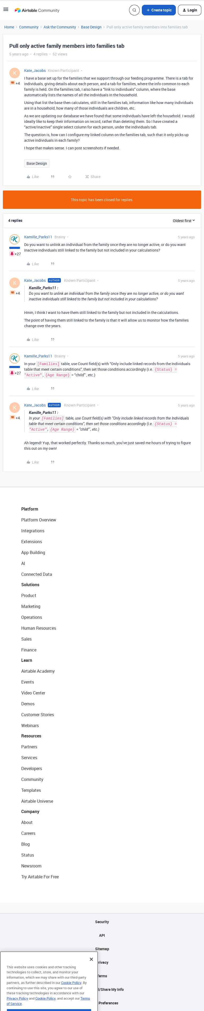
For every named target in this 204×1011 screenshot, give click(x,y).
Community (29, 26)
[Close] (91, 971)
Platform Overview (38, 520)
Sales (26, 639)
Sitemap (102, 948)
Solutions (30, 584)
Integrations (32, 531)
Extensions (31, 542)
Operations (31, 617)
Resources (31, 736)
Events (27, 682)
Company (30, 811)
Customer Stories (37, 715)
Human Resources (38, 628)
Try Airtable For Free (40, 877)
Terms (102, 975)
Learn (26, 660)
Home (9, 26)
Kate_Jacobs (35, 70)
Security (102, 921)
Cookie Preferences (102, 1002)
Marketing (30, 606)
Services (29, 758)
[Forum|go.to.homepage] (37, 10)
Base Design (91, 26)
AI (23, 563)
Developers (31, 768)
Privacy (102, 962)
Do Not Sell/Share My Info (102, 989)
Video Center (33, 693)
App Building (33, 552)
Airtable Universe (37, 801)
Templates (31, 790)
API (102, 935)
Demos (28, 704)
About (27, 822)
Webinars (30, 725)
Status (27, 855)
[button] (6, 11)
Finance (28, 650)
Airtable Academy (38, 671)
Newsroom (31, 866)
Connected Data (36, 574)
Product (28, 595)
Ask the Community (60, 26)
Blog (25, 844)
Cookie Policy (71, 994)
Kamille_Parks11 (38, 236)
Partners (29, 747)
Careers (28, 833)
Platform (29, 509)
